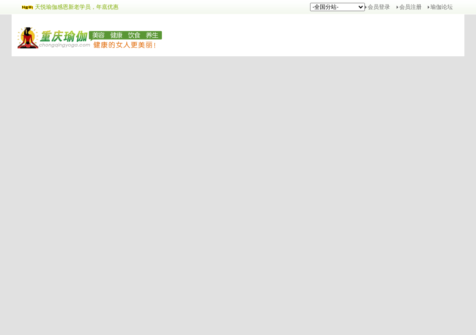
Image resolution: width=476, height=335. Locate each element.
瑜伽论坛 (441, 7)
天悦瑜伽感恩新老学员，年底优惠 (77, 7)
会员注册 (410, 7)
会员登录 (379, 7)
